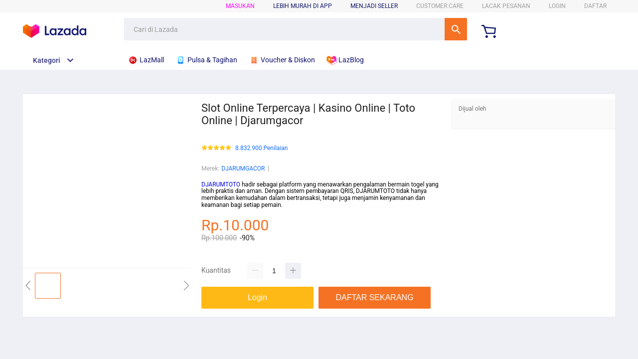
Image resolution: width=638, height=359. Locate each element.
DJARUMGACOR (243, 168)
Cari (456, 29)
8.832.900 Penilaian (261, 148)
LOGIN (557, 5)
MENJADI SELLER (374, 5)
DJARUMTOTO (220, 184)
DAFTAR (595, 5)
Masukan (240, 5)
